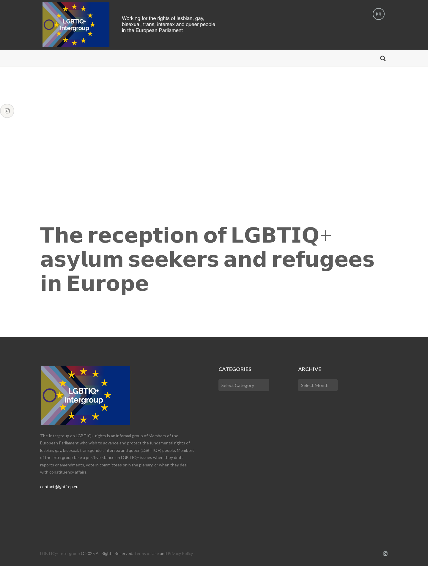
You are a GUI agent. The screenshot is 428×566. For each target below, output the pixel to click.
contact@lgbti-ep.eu (59, 486)
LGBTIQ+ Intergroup (60, 553)
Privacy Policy (180, 553)
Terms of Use (146, 553)
